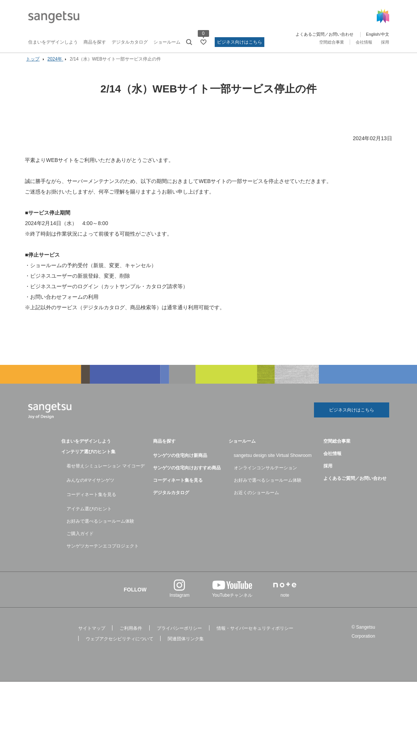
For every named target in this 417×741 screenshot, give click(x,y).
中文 (385, 34)
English (372, 34)
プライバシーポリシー (179, 635)
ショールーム (166, 42)
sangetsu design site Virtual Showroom (273, 462)
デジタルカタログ (130, 42)
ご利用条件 (131, 635)
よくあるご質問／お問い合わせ (324, 34)
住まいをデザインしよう (53, 42)
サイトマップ (91, 635)
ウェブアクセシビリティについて (119, 645)
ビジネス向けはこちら (239, 42)
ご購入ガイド (80, 540)
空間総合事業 (331, 42)
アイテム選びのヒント (89, 515)
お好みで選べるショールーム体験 (100, 528)
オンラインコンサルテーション (265, 474)
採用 (385, 42)
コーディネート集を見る (91, 501)
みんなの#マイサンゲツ (90, 487)
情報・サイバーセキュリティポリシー (255, 635)
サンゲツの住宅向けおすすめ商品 (187, 474)
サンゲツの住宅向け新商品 (180, 462)
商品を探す (94, 42)
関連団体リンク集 (186, 645)
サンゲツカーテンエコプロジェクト (103, 552)
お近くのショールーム (256, 499)
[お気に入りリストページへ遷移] (203, 42)
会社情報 (364, 42)
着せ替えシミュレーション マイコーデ (105, 472)
